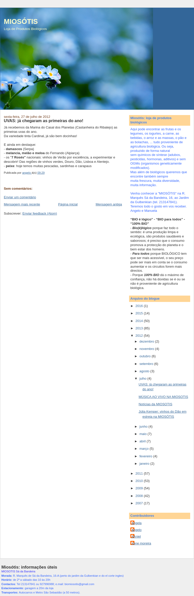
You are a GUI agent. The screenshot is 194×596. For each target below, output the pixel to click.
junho (144, 426)
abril (143, 441)
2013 (139, 328)
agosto (145, 371)
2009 (139, 488)
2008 (139, 496)
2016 (139, 306)
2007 (139, 503)
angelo (137, 530)
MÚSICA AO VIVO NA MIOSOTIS (163, 397)
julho (143, 378)
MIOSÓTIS (21, 21)
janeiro (145, 463)
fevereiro (146, 456)
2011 (139, 473)
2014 (139, 321)
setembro (147, 364)
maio (144, 434)
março (145, 448)
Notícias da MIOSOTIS (155, 404)
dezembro (147, 341)
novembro (147, 349)
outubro (146, 356)
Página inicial (68, 204)
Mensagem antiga (109, 204)
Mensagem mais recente (22, 204)
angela (137, 523)
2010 (139, 481)
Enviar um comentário (20, 197)
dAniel (136, 536)
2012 (139, 335)
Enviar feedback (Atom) (39, 213)
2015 (139, 313)
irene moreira (141, 543)
